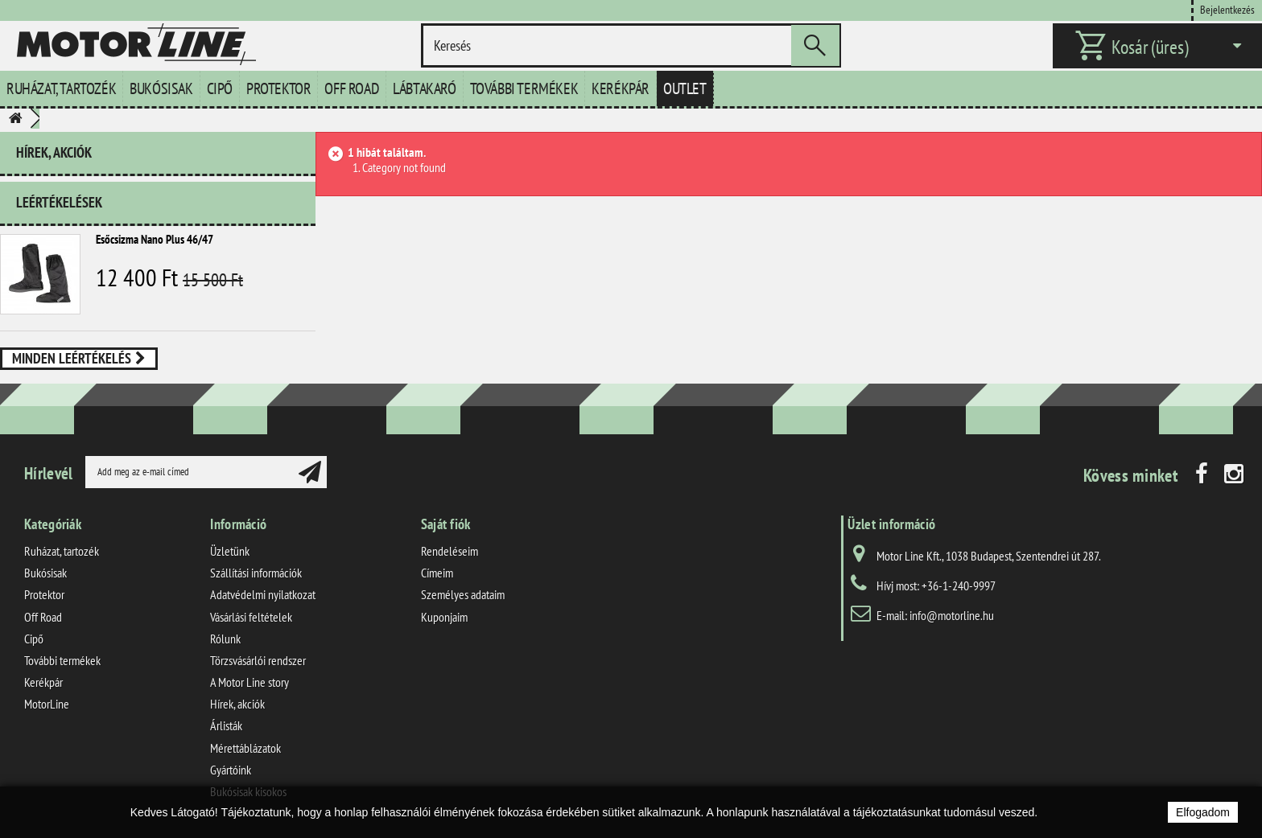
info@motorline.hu (951, 615)
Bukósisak (161, 88)
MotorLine (46, 704)
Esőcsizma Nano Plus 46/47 (154, 239)
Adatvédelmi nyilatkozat (263, 594)
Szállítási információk (256, 573)
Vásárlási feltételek (251, 617)
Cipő (220, 88)
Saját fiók (446, 524)
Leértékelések (59, 202)
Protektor (278, 88)
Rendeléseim (449, 551)
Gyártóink (230, 770)
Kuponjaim (444, 617)
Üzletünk (230, 551)
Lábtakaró (424, 88)
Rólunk (225, 639)
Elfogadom (1203, 812)
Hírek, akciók (54, 152)
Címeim (437, 573)
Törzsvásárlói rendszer (258, 660)
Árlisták (226, 725)
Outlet (685, 88)
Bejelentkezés (1227, 9)
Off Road (351, 88)
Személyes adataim (463, 594)
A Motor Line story (249, 682)
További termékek (524, 88)
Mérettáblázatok (245, 748)
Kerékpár (621, 88)
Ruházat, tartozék (61, 88)
